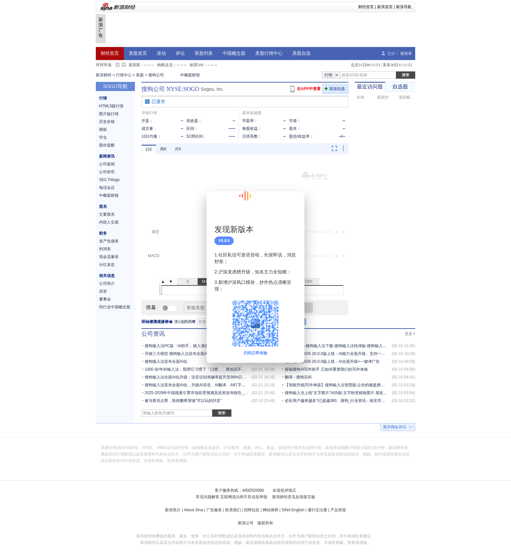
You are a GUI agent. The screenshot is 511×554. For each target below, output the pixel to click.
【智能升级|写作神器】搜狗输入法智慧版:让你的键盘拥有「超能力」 (344, 385)
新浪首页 (385, 7)
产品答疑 (338, 510)
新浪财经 (103, 75)
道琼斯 (134, 65)
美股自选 (301, 53)
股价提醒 (107, 145)
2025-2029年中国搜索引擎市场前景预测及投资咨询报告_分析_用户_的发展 (210, 393)
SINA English (293, 510)
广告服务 (214, 510)
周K (163, 149)
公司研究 (107, 172)
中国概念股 (234, 53)
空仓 (103, 137)
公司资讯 (153, 334)
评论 (180, 53)
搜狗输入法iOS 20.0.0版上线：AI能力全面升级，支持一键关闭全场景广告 (349, 353)
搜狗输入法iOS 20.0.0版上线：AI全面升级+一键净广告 (332, 361)
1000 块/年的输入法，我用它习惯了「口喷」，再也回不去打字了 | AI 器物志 (211, 369)
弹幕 (151, 307)
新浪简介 (173, 510)
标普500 (196, 65)
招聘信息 (251, 510)
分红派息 (107, 264)
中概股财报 (190, 75)
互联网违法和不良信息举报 (243, 497)
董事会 (105, 299)
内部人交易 (109, 222)
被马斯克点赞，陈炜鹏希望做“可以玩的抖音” (183, 400)
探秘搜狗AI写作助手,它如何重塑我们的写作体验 (326, 369)
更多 (409, 333)
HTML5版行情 (111, 106)
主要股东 (107, 214)
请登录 (406, 53)
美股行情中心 (269, 53)
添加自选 (337, 88)
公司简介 (107, 283)
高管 (103, 291)
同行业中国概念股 (114, 307)
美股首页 (138, 53)
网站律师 (270, 510)
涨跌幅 (404, 97)
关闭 (296, 203)
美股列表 (204, 53)
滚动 (161, 53)
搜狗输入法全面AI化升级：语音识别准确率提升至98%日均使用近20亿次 (207, 377)
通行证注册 (317, 510)
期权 (103, 129)
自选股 (400, 86)
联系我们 (233, 510)
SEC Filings (109, 179)
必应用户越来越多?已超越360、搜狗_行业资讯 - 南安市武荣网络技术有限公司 (352, 400)
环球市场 (103, 65)
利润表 (105, 249)
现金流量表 (109, 256)
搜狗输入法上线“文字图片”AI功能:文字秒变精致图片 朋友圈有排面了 (344, 393)
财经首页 (366, 7)
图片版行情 (109, 114)
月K (178, 149)
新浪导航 (404, 7)
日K (148, 149)
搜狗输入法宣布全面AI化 (166, 361)
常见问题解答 (207, 497)
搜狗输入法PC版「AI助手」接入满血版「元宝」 (186, 346)
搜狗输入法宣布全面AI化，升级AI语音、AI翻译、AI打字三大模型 (201, 385)
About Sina (193, 510)
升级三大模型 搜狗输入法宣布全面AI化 (178, 353)
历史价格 (107, 121)
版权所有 (265, 523)
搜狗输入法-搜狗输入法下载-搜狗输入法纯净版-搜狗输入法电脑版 (341, 346)
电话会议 (107, 187)
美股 (140, 75)
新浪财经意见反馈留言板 (293, 497)
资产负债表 (109, 241)
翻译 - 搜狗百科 (298, 377)
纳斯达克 (165, 65)
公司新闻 (107, 164)
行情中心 (124, 75)
